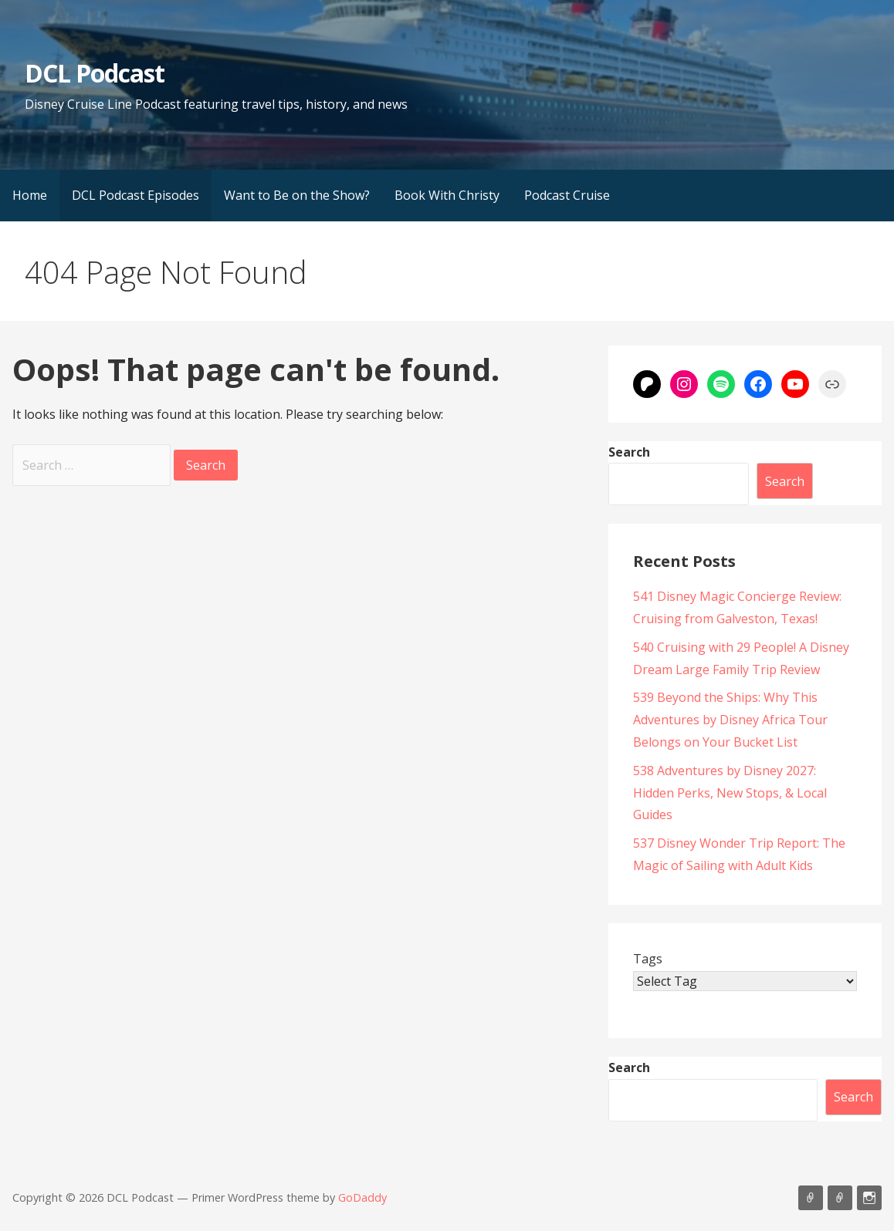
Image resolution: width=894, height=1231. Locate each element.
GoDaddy (362, 1197)
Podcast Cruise (567, 195)
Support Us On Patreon (840, 1197)
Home (29, 195)
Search (629, 451)
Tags (647, 958)
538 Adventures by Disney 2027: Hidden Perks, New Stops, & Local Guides (730, 793)
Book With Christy (447, 195)
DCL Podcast (94, 72)
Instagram (869, 1197)
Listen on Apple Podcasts (810, 1197)
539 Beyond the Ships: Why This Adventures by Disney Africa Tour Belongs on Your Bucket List (730, 719)
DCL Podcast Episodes (135, 195)
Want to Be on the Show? (297, 195)
